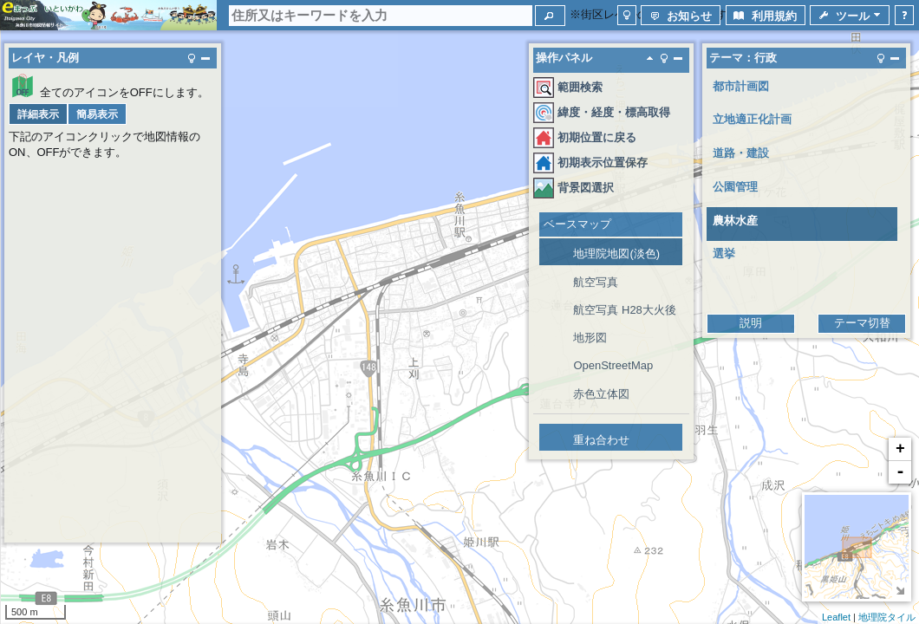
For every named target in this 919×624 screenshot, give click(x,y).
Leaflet (836, 617)
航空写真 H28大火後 (624, 309)
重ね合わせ (601, 439)
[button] (550, 15)
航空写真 (595, 282)
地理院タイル (887, 617)
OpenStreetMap (613, 365)
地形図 (590, 337)
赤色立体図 (601, 393)
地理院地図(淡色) (616, 253)
